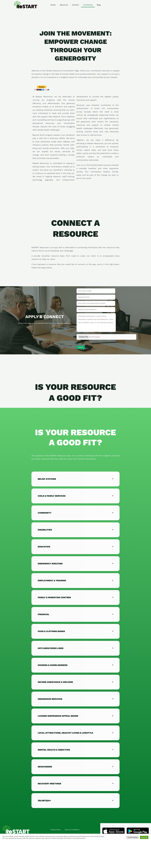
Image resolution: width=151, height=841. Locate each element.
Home (53, 5)
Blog (98, 5)
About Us (64, 5)
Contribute (88, 5)
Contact (75, 5)
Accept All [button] (144, 837)
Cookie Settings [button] (133, 837)
